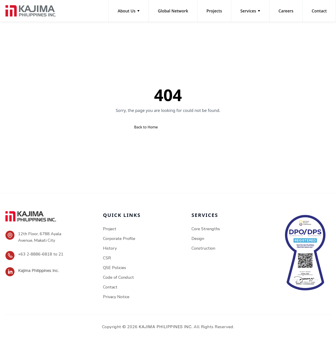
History (110, 248)
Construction (203, 248)
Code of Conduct (118, 277)
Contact (319, 11)
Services (250, 11)
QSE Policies (114, 267)
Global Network (173, 11)
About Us (129, 11)
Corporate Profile (119, 238)
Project (109, 229)
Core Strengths (205, 229)
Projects (214, 11)
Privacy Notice (116, 297)
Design (197, 238)
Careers (285, 11)
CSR (107, 258)
